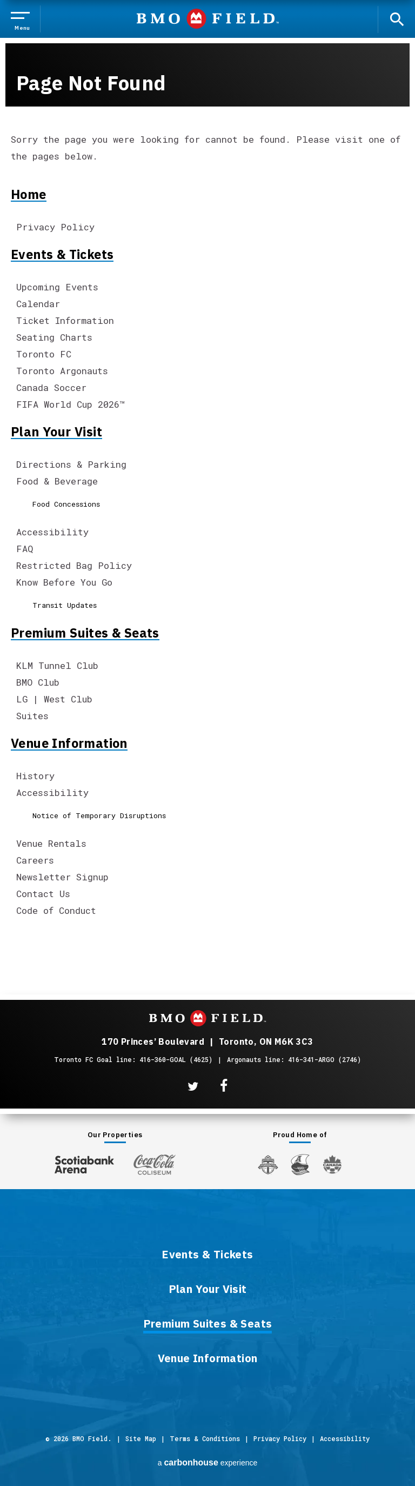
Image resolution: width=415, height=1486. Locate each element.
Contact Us (43, 893)
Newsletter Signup (62, 877)
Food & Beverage (57, 481)
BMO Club (37, 682)
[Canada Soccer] (332, 1164)
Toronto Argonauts (62, 370)
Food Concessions (66, 504)
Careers (35, 860)
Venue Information (69, 743)
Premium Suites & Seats (85, 633)
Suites (32, 715)
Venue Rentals (51, 843)
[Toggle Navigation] (22, 19)
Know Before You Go (64, 582)
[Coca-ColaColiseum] (154, 1164)
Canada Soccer (51, 387)
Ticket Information (65, 320)
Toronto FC (43, 354)
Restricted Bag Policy (74, 565)
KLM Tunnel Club (57, 665)
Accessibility (52, 532)
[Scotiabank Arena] (84, 1162)
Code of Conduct (56, 910)
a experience (208, 1462)
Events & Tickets (62, 254)
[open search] (396, 18)
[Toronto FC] (268, 1164)
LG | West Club (54, 699)
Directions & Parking (71, 464)
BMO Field (207, 19)
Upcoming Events (57, 287)
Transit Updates (64, 605)
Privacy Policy (55, 227)
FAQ (24, 548)
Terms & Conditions (205, 1438)
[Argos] (301, 1163)
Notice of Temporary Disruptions (99, 815)
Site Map (140, 1438)
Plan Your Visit (56, 431)
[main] (207, 478)
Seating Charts (54, 337)
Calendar (38, 303)
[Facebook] (223, 1086)
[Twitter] (193, 1086)
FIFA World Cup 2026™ (70, 404)
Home (28, 194)
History (35, 775)
